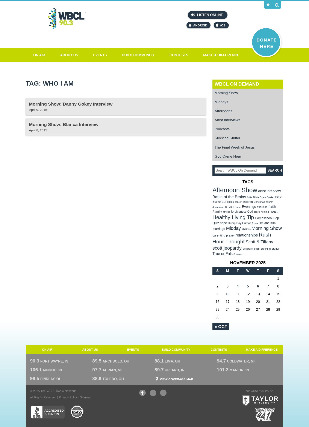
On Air (39, 55)
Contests (179, 55)
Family (217, 211)
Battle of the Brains (229, 197)
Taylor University (268, 395)
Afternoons (223, 111)
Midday (233, 228)
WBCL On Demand (237, 84)
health (274, 211)
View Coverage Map (176, 379)
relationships (247, 235)
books (230, 201)
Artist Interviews (227, 120)
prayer (230, 235)
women (239, 254)
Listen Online (207, 15)
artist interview (269, 191)
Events (100, 55)
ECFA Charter (77, 412)
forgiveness (238, 211)
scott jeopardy (227, 248)
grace (257, 211)
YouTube (153, 393)
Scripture (247, 248)
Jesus (255, 223)
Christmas (259, 202)
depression (218, 207)
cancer (238, 202)
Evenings (249, 207)
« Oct (221, 326)
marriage (218, 228)
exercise (262, 207)
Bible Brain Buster (263, 197)
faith (272, 206)
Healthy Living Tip (233, 217)
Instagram (163, 393)
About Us (69, 55)
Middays (221, 102)
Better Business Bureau (47, 412)
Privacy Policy (68, 397)
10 (228, 294)
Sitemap (85, 397)
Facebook (142, 393)
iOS (221, 25)
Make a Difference (221, 55)
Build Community (138, 55)
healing (265, 211)
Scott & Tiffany (259, 242)
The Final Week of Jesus (235, 147)
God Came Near (228, 156)
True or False (223, 254)
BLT (224, 202)
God (250, 211)
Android (198, 25)
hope (223, 223)
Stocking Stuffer (227, 138)
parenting (218, 235)
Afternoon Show (234, 190)
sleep (257, 248)
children (247, 201)
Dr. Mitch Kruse (233, 207)
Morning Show (226, 93)
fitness (226, 211)
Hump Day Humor (239, 223)
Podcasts (222, 129)
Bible (249, 197)
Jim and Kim (267, 223)
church (269, 202)
